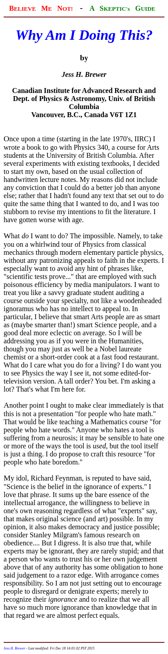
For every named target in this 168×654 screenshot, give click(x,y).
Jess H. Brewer (14, 648)
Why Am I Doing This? (83, 35)
